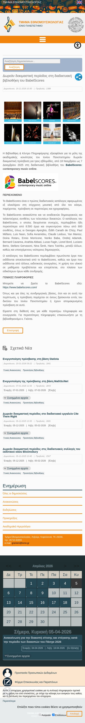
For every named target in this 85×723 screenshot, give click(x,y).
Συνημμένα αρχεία (17, 397)
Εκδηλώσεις (9, 509)
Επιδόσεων (60, 715)
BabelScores (73, 164)
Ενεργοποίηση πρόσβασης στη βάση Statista (31, 359)
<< (8, 566)
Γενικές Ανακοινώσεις (12, 370)
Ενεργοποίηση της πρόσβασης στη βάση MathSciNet (35, 381)
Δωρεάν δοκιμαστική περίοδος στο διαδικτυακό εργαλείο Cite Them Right (41, 415)
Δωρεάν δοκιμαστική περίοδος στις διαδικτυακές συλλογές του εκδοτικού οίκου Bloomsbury (41, 450)
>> (76, 566)
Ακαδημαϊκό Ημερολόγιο (16, 526)
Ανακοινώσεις (10, 501)
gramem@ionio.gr (20, 543)
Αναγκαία (46, 715)
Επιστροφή (13, 330)
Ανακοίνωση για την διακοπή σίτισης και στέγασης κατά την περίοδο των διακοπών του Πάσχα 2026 (40, 639)
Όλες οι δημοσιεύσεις (15, 493)
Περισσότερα (9, 701)
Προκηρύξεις (10, 518)
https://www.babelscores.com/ (20, 287)
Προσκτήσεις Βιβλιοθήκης (33, 370)
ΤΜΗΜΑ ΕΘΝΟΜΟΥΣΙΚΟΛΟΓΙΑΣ (22, 2)
